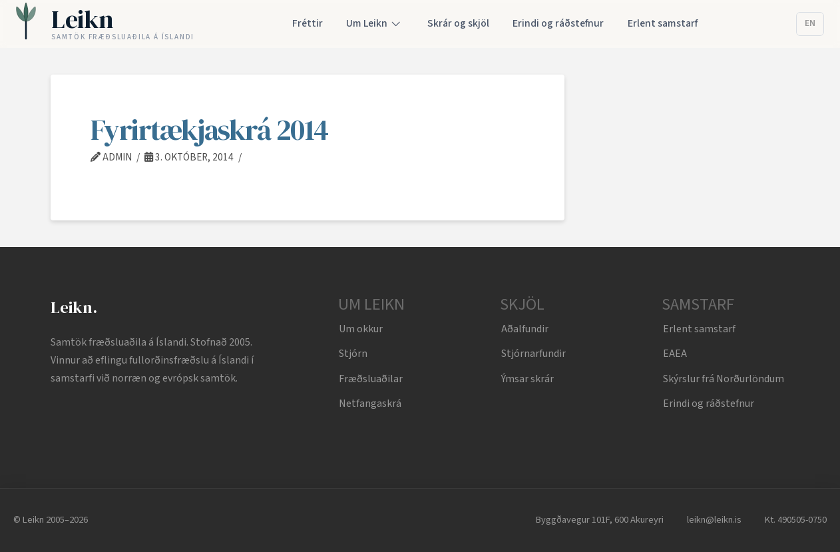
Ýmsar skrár (527, 379)
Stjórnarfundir (533, 353)
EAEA (675, 353)
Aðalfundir (524, 329)
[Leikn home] (105, 24)
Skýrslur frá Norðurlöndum (723, 379)
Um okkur (361, 329)
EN (810, 23)
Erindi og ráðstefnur (708, 403)
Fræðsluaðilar (371, 379)
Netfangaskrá (370, 403)
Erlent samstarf (699, 329)
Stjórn (353, 353)
